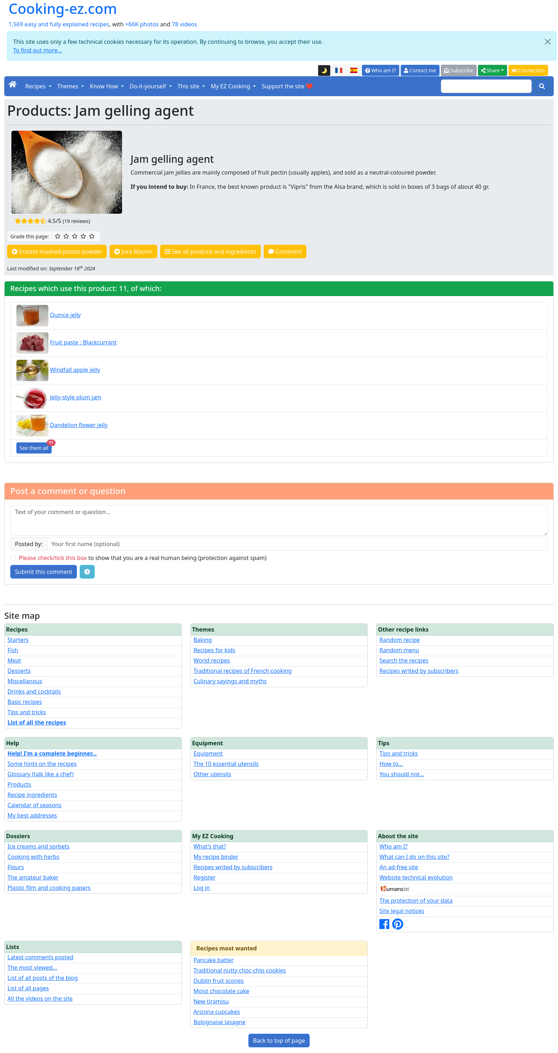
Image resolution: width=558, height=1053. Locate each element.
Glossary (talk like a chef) (40, 774)
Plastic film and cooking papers (49, 888)
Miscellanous (24, 681)
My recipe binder (216, 857)
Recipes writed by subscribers (418, 671)
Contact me (420, 70)
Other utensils (212, 774)
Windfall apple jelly (75, 370)
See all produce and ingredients (210, 251)
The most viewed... (32, 967)
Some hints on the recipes (42, 764)
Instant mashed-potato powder (57, 251)
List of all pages (28, 988)
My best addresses (32, 815)
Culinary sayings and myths (230, 681)
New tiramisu (211, 1001)
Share (490, 70)
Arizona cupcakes (217, 1012)
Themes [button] (68, 86)
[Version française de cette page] (339, 70)
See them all (36, 446)
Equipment (208, 753)
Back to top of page (279, 1040)
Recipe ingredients (32, 795)
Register (205, 877)
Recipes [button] (36, 86)
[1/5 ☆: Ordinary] (57, 236)
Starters (17, 640)
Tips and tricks (26, 712)
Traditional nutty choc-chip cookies (240, 970)
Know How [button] (105, 86)
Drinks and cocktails (34, 691)
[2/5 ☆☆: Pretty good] (66, 236)
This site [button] (189, 86)
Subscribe (458, 70)
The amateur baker (32, 877)
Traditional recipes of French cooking (243, 671)
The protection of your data (415, 900)
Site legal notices (401, 911)
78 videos (184, 24)
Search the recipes (403, 660)
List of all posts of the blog (42, 978)
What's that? (210, 846)
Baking (203, 640)
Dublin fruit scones (219, 981)
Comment (285, 251)
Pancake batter (214, 960)
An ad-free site (398, 867)
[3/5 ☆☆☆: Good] (75, 236)
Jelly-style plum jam (75, 397)
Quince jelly (65, 315)
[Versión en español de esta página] (353, 70)
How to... (391, 764)
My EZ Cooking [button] (231, 86)
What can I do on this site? (414, 857)
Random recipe (399, 640)
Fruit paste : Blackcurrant (83, 342)
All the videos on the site (40, 998)
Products (19, 784)
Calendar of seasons (34, 805)
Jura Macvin (133, 251)
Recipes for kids (215, 650)
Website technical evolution (416, 877)
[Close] (547, 42)
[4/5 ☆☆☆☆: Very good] (83, 236)
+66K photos (142, 24)
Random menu (399, 650)
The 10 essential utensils (226, 764)
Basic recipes (24, 702)
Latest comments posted (40, 957)
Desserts (19, 671)
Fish (12, 650)
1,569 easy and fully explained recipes (59, 24)
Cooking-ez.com (63, 8)
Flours (15, 867)
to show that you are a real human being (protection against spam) (143, 558)
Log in (202, 888)
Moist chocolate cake (221, 991)
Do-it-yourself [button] (148, 86)
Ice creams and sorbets (38, 846)
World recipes (212, 660)
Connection (528, 70)
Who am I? (380, 70)
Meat (14, 660)
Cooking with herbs (33, 857)
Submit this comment (43, 572)
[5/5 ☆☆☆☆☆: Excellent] (92, 236)
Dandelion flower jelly (78, 425)
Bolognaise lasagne (220, 1022)
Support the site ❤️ (287, 86)
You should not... (401, 774)
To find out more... (37, 50)
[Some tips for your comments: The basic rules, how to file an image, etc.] (87, 572)
